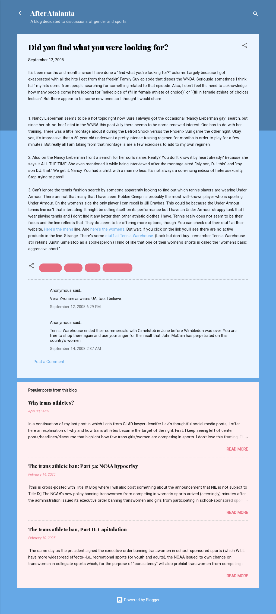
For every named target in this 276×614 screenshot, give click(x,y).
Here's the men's (59, 229)
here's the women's (107, 229)
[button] (245, 46)
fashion (73, 267)
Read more (237, 449)
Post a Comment (49, 361)
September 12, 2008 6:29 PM (75, 306)
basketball (50, 267)
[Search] (255, 15)
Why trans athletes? (51, 402)
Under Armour (117, 267)
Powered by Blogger (138, 599)
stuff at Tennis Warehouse (129, 235)
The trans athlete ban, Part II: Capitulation (77, 529)
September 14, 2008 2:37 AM (75, 348)
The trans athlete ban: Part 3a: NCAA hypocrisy (83, 466)
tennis (92, 267)
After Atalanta (52, 13)
